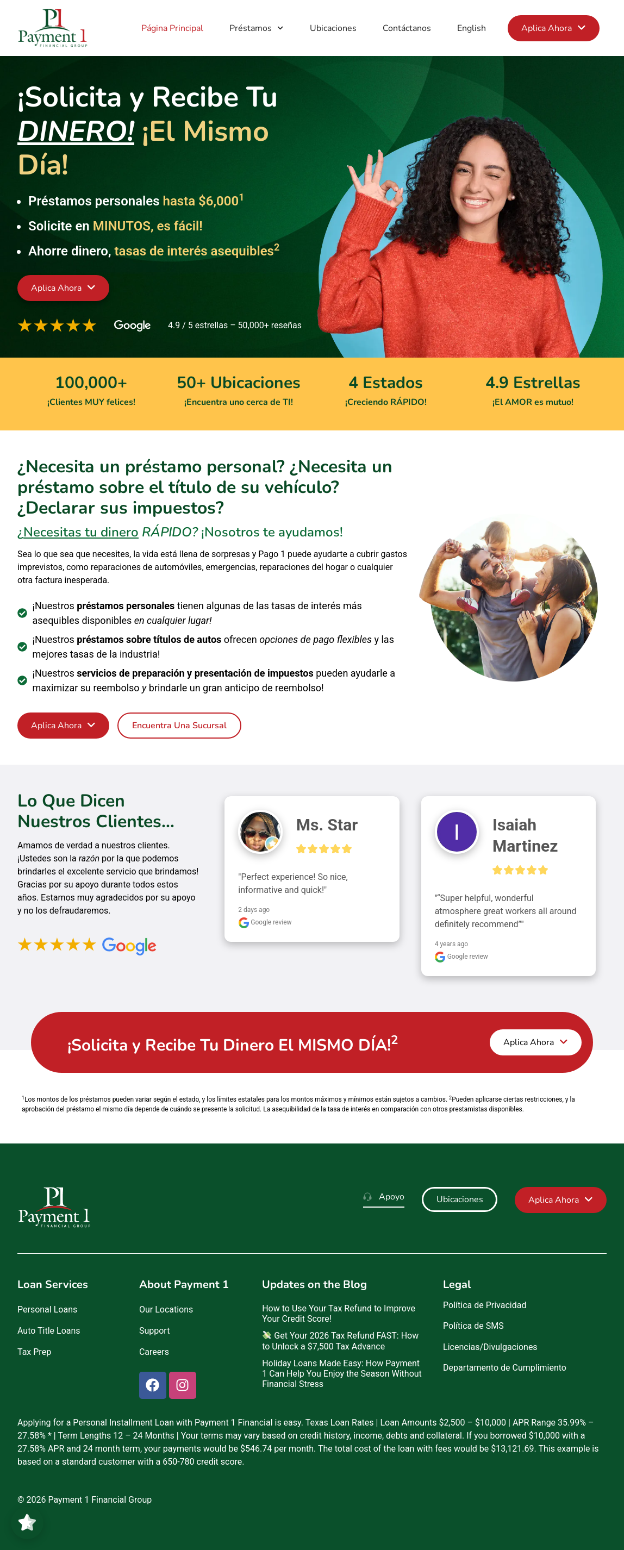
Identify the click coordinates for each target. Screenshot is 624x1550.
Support (154, 1331)
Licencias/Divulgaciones (490, 1347)
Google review (264, 922)
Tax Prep (34, 1352)
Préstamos (256, 28)
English (471, 28)
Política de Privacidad (484, 1305)
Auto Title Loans (48, 1331)
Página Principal (172, 28)
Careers (154, 1352)
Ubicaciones (333, 28)
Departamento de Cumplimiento (504, 1367)
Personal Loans (47, 1309)
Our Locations (166, 1309)
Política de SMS (473, 1326)
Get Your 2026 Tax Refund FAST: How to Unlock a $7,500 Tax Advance (340, 1340)
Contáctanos (407, 28)
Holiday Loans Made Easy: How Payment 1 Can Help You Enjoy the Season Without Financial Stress (342, 1373)
